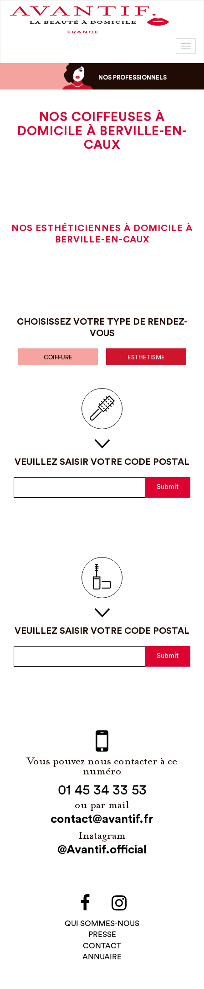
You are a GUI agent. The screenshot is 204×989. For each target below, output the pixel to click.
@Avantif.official (102, 851)
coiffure (58, 358)
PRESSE (102, 936)
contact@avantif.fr (102, 820)
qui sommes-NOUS (102, 925)
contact (102, 947)
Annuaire (102, 958)
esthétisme (146, 358)
